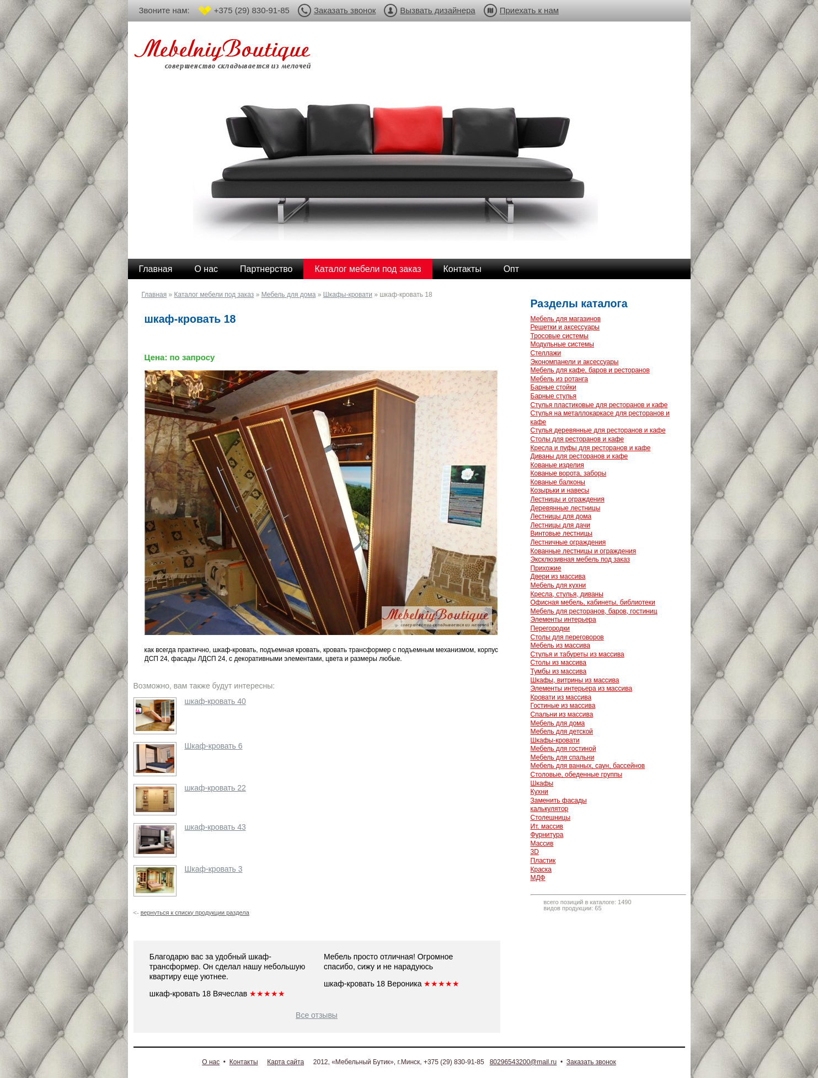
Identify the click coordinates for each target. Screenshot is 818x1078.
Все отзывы (317, 1015)
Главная (156, 269)
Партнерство (266, 269)
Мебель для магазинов (566, 319)
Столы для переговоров (567, 637)
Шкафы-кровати (347, 294)
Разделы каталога (579, 303)
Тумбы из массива (559, 671)
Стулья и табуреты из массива (577, 654)
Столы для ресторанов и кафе (577, 439)
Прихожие (546, 568)
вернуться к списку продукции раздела (195, 912)
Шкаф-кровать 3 (214, 868)
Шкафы (542, 783)
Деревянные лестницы (566, 508)
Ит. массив (547, 826)
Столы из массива (558, 662)
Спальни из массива (562, 714)
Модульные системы (562, 344)
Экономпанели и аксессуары (575, 362)
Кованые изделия (557, 465)
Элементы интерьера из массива (582, 688)
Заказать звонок (345, 10)
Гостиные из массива (563, 705)
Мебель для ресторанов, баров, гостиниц (594, 611)
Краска (541, 869)
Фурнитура (547, 835)
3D (535, 852)
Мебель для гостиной (563, 749)
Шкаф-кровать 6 (214, 745)
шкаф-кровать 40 (215, 701)
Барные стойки (553, 387)
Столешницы (551, 817)
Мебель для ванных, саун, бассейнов (588, 766)
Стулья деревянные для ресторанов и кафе (598, 430)
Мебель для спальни (563, 757)
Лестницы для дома (561, 516)
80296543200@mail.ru (523, 1062)
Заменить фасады (559, 800)
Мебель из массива (560, 645)
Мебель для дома (288, 294)
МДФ (538, 878)
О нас (206, 269)
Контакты (462, 269)
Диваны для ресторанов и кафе (579, 456)
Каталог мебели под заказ (367, 269)
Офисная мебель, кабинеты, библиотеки (593, 602)
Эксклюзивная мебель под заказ (580, 559)
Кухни (539, 792)
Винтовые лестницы (561, 533)
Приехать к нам (529, 10)
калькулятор (550, 809)
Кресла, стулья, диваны (567, 594)
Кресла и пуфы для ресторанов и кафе (591, 448)
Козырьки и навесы (560, 490)
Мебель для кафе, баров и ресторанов (590, 370)
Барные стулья (554, 396)
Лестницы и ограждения (568, 499)
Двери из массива (558, 576)
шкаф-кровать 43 (215, 827)
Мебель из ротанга (559, 379)
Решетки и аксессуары (565, 327)
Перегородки (550, 628)
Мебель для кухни (558, 585)
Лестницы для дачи (560, 525)
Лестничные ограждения (568, 542)
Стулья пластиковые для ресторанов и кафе (599, 405)
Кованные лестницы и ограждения (584, 551)
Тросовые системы (560, 336)
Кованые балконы (558, 482)
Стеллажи (546, 353)
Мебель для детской (562, 731)
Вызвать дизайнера (437, 10)
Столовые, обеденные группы (577, 774)
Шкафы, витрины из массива (575, 680)
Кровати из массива (561, 697)
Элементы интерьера (563, 619)
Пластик (543, 860)
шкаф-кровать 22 (215, 787)
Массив (542, 843)
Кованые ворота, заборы (569, 473)
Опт (511, 269)
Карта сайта (285, 1062)
